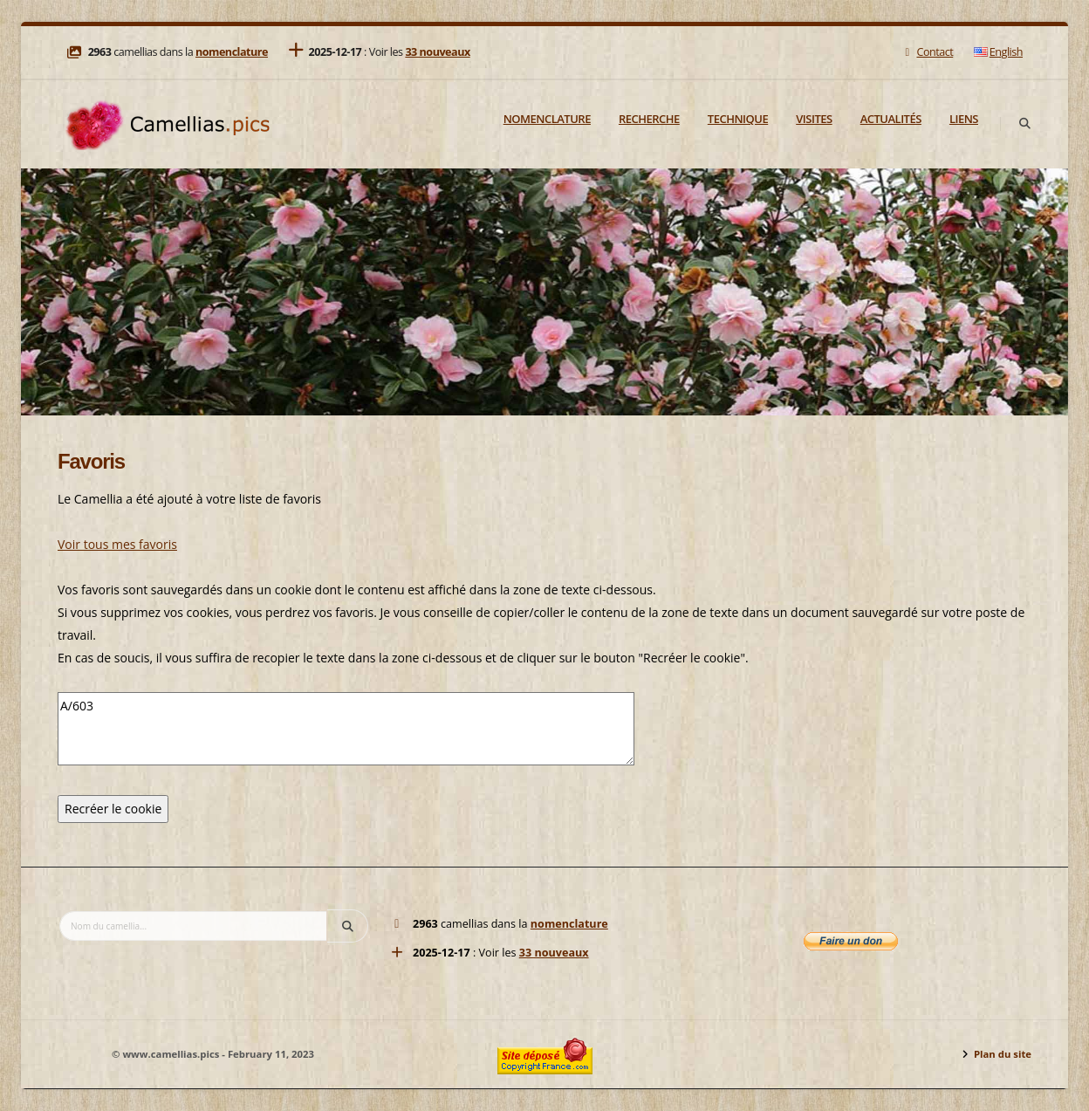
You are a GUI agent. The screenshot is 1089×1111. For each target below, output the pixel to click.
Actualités (890, 119)
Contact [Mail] (927, 52)
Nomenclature (547, 119)
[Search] (1024, 124)
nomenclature (231, 52)
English (998, 52)
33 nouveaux (437, 52)
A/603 (346, 728)
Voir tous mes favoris (117, 544)
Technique (738, 119)
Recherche (649, 119)
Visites (814, 119)
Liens (963, 119)
